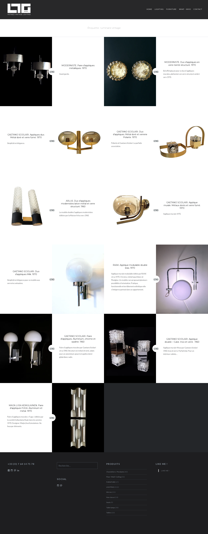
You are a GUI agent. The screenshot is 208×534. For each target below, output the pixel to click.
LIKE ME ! (162, 463)
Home (149, 9)
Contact (197, 9)
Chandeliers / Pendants (115, 472)
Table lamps (110, 507)
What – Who (185, 9)
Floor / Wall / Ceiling (113, 477)
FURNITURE (171, 9)
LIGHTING (159, 9)
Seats (108, 502)
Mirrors (109, 492)
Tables (108, 513)
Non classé (110, 497)
